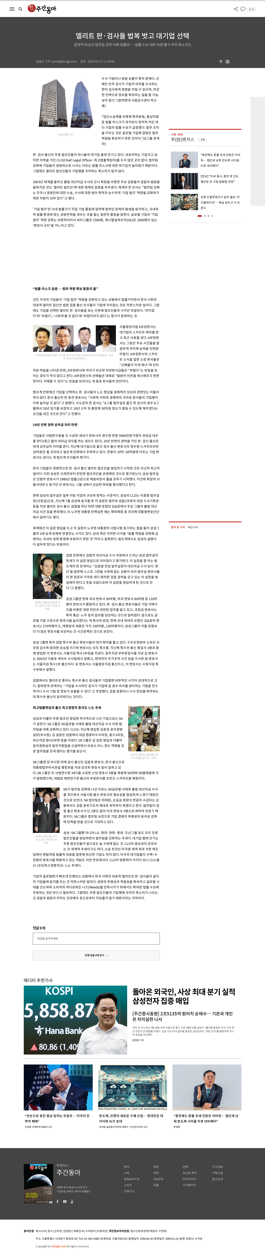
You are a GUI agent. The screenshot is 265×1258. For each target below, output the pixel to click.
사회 (126, 1173)
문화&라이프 (131, 1179)
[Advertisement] (87, 256)
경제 (156, 1167)
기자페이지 (189, 1185)
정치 (126, 1167)
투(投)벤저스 (182, 139)
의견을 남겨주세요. (48, 938)
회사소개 (41, 1231)
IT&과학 (158, 1179)
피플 (156, 1185)
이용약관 (102, 1231)
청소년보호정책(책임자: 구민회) (149, 1231)
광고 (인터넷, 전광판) (60, 1231)
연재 (185, 1167)
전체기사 (129, 1191)
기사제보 (217, 1167)
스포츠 (128, 1185)
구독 (202, 139)
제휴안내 (78, 1231)
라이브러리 (189, 1179)
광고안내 (217, 1179)
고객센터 (90, 1231)
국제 (156, 1173)
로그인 (251, 9)
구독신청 (217, 1173)
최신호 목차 (190, 1173)
